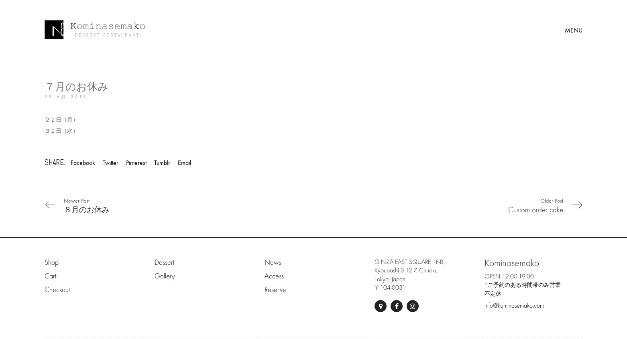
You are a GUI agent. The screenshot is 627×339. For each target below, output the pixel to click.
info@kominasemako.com (514, 305)
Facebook (83, 162)
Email (184, 162)
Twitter (110, 162)
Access (274, 276)
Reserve (275, 290)
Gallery (165, 276)
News (273, 262)
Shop (52, 262)
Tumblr (162, 162)
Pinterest (136, 162)
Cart (50, 276)
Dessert (164, 262)
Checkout (57, 290)
